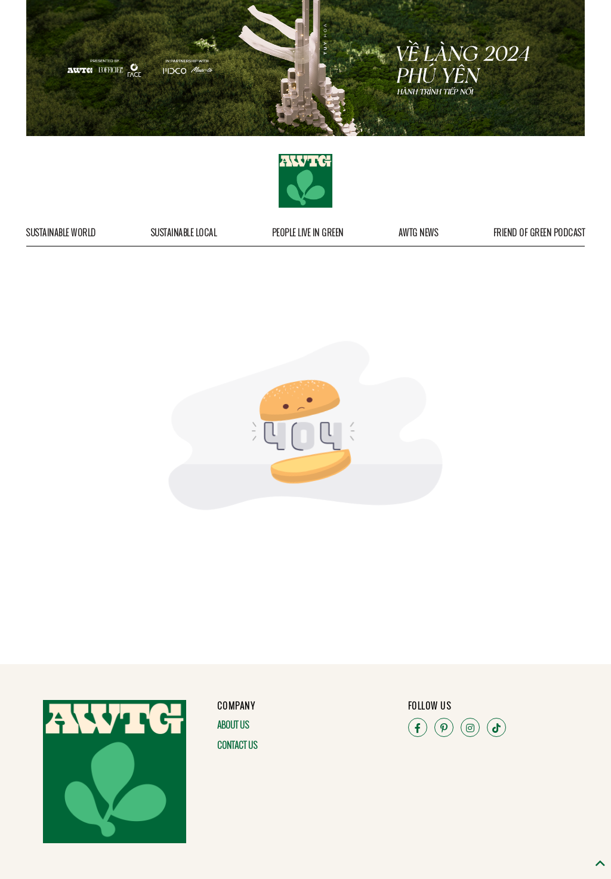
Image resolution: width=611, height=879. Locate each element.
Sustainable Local (184, 232)
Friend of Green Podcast (539, 232)
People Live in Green (308, 232)
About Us (233, 724)
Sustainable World (61, 232)
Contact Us (237, 744)
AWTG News (419, 232)
